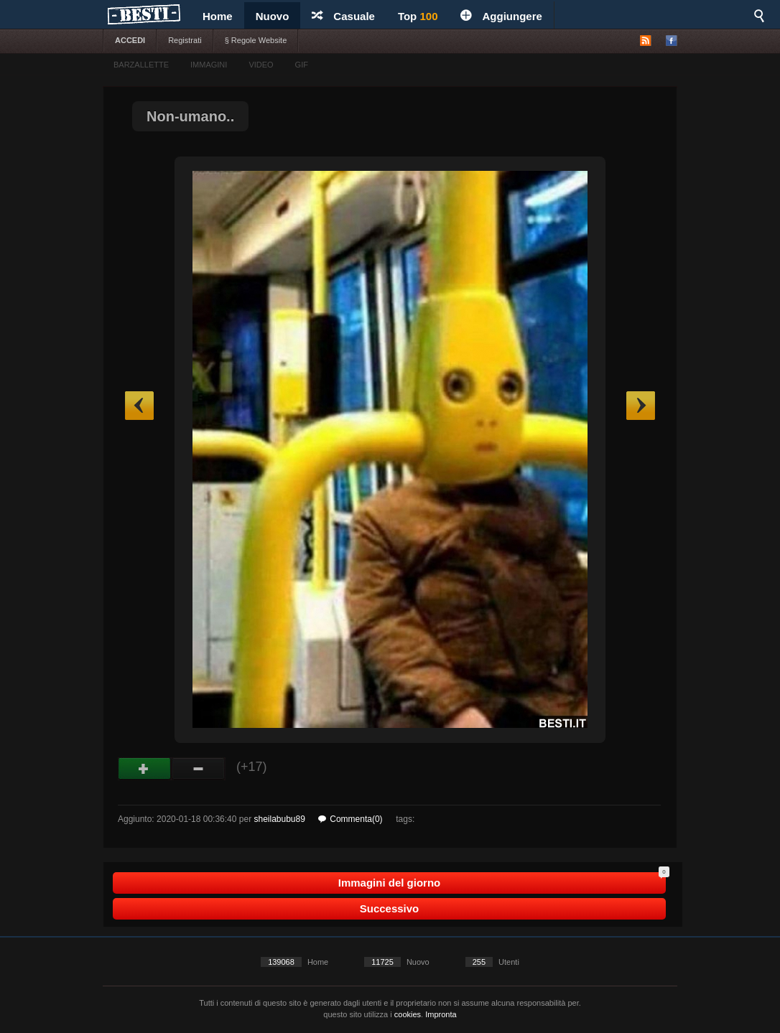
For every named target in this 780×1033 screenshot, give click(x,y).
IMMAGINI (208, 64)
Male (199, 768)
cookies (407, 1014)
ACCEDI (130, 40)
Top (418, 16)
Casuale (343, 16)
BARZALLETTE (141, 64)
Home (218, 16)
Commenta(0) (350, 819)
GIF (301, 64)
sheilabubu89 (279, 819)
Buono (145, 768)
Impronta (440, 1014)
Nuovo (272, 16)
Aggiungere (501, 16)
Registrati (184, 40)
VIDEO (261, 64)
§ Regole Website (256, 40)
